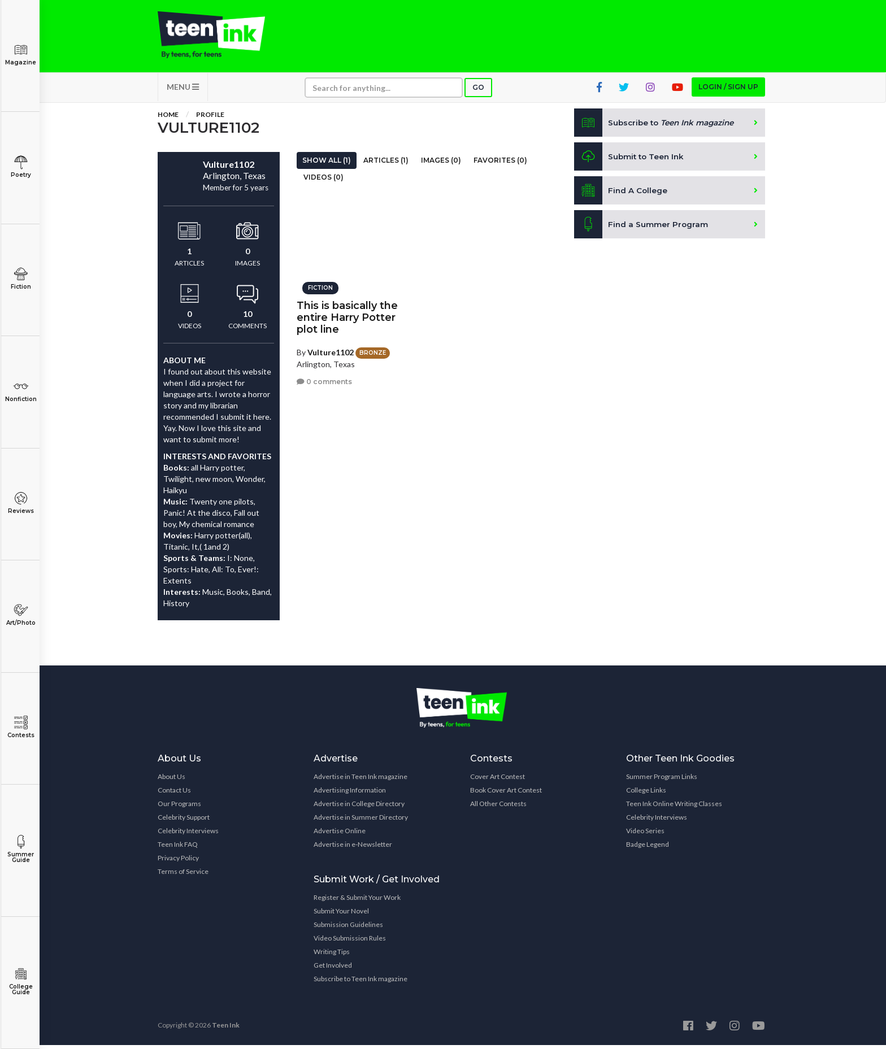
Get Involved (333, 969)
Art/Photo (21, 614)
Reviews (21, 503)
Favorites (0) (500, 164)
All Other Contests (498, 807)
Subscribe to (657, 126)
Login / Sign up (728, 90)
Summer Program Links (661, 780)
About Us (171, 780)
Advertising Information (350, 794)
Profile (210, 118)
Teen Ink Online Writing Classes (674, 807)
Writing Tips (332, 955)
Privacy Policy (178, 862)
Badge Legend (647, 848)
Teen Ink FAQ (178, 848)
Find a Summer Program (641, 228)
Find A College (621, 194)
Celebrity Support (184, 821)
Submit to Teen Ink (630, 160)
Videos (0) (323, 181)
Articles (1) (386, 164)
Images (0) (441, 164)
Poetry (21, 167)
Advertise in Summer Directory (361, 821)
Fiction (21, 278)
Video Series (645, 834)
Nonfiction (21, 391)
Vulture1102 (330, 349)
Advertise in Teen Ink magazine (360, 780)
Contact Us (174, 794)
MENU (183, 90)
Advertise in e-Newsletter (353, 848)
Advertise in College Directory (359, 807)
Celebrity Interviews (188, 834)
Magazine (21, 54)
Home (168, 118)
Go (478, 91)
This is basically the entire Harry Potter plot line (347, 315)
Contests (21, 727)
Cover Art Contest (497, 780)
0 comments (324, 379)
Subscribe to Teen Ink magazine (360, 982)
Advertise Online (340, 834)
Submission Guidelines (348, 928)
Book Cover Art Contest (506, 794)
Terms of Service (183, 875)
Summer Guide (21, 849)
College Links (646, 794)
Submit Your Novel (341, 915)
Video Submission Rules (350, 942)
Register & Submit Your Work (357, 901)
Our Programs (179, 807)
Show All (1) (326, 164)
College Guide (21, 981)
